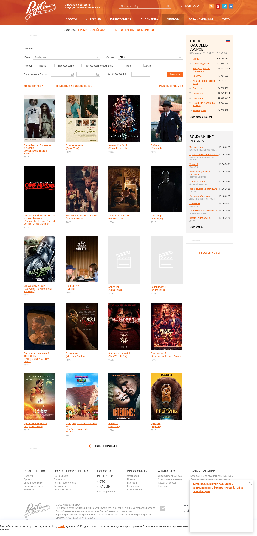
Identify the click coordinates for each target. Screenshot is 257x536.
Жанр (27, 57)
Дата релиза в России (35, 74)
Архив (147, 65)
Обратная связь (62, 489)
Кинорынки (133, 486)
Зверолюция (196, 147)
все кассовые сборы (202, 117)
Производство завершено (99, 65)
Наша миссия (61, 476)
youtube (218, 6)
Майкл (196, 59)
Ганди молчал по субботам (204, 210)
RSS (211, 6)
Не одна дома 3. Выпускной (201, 69)
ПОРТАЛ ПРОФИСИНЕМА (71, 471)
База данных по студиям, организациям (211, 476)
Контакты (29, 489)
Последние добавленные (72, 86)
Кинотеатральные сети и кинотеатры (210, 479)
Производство (66, 65)
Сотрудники (60, 486)
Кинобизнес (145, 29)
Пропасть (198, 88)
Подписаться (192, 5)
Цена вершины (197, 181)
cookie (61, 526)
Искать (168, 6)
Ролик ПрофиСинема (65, 482)
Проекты (28, 479)
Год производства (116, 73)
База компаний (201, 19)
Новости (70, 19)
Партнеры (59, 479)
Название (29, 48)
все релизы (197, 227)
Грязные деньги (201, 63)
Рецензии (163, 486)
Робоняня (194, 203)
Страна (110, 57)
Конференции (134, 489)
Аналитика (149, 19)
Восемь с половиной (200, 218)
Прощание (198, 98)
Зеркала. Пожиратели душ (203, 189)
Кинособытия (120, 19)
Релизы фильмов (171, 86)
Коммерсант (199, 110)
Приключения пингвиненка (204, 154)
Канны (129, 29)
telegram (224, 6)
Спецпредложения (33, 482)
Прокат (129, 65)
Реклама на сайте (33, 486)
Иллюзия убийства (199, 196)
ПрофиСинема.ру (209, 252)
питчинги (116, 29)
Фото (226, 19)
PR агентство (34, 471)
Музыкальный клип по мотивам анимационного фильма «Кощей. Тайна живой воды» (218, 487)
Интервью (93, 19)
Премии (131, 479)
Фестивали (133, 476)
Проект (43, 65)
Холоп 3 (193, 164)
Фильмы (173, 19)
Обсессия (198, 76)
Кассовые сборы (167, 482)
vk (231, 6)
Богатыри (198, 93)
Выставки (132, 482)
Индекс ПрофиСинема (170, 476)
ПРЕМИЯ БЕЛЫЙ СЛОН (92, 29)
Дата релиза (32, 86)
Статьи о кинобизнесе (170, 479)
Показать (175, 74)
